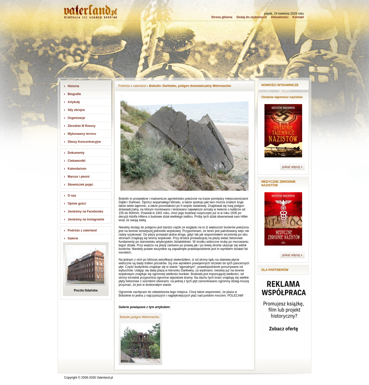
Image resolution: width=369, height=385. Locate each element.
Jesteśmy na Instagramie (86, 219)
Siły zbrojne (76, 110)
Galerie (73, 238)
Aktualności (279, 17)
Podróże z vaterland (82, 230)
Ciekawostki (76, 161)
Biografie (74, 94)
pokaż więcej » (292, 167)
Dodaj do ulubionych (252, 17)
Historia (73, 86)
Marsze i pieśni (78, 176)
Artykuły (74, 102)
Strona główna (221, 17)
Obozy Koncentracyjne (84, 142)
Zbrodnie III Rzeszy (82, 126)
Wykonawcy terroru (82, 134)
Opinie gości (77, 203)
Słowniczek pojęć (80, 184)
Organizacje (76, 118)
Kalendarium (77, 168)
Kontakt (298, 17)
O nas (72, 195)
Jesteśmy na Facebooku (85, 211)
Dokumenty (76, 153)
